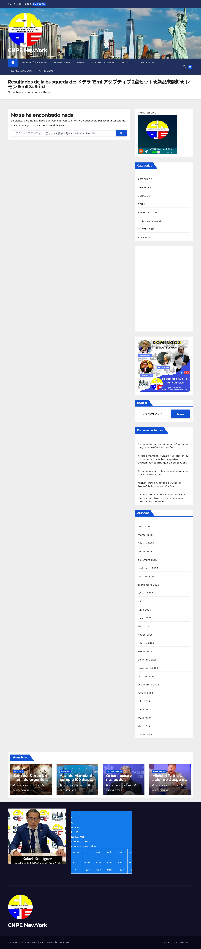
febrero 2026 (146, 543)
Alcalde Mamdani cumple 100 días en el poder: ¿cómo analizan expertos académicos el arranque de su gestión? (163, 459)
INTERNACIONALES (103, 62)
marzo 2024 (145, 734)
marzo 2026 (145, 534)
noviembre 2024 (148, 667)
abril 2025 (144, 626)
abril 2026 (144, 526)
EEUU (80, 62)
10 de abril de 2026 (28, 785)
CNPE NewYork (27, 50)
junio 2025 (144, 609)
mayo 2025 (145, 618)
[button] (184, 66)
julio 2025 (144, 601)
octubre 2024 (146, 676)
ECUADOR (128, 62)
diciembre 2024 (147, 659)
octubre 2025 (146, 576)
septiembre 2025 (148, 584)
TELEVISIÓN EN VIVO (34, 62)
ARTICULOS (46, 70)
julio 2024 (144, 701)
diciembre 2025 (147, 559)
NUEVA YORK (62, 62)
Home (166, 942)
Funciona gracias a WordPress (23, 942)
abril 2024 (144, 726)
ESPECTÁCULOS (21, 70)
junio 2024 (144, 709)
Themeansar (64, 942)
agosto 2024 (145, 692)
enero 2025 (145, 651)
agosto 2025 (145, 593)
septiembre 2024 (148, 684)
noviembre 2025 (148, 568)
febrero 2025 (146, 643)
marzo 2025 (145, 634)
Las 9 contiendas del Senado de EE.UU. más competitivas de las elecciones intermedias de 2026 (162, 498)
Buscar (142, 403)
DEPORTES (148, 62)
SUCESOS (144, 237)
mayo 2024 (145, 717)
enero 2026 (145, 551)
